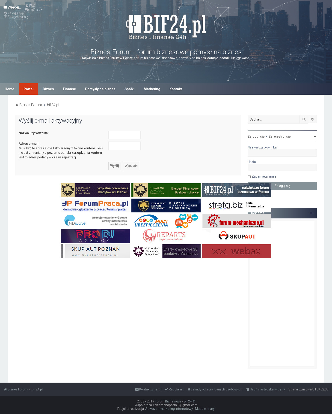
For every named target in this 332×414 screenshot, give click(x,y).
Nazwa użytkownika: (34, 133)
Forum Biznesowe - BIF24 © (175, 401)
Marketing (152, 89)
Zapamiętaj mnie (264, 176)
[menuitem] (30, 6)
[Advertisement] (282, 293)
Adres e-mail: (29, 143)
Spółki (129, 89)
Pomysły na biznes (100, 89)
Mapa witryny (205, 409)
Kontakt (175, 89)
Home (9, 89)
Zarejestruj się (280, 136)
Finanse (69, 89)
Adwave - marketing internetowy (169, 409)
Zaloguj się (256, 136)
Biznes (48, 89)
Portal (28, 89)
